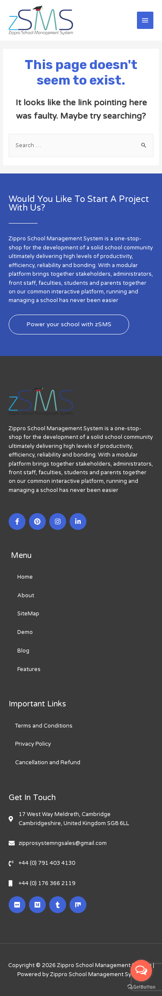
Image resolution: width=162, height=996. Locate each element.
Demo (25, 632)
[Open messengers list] (141, 970)
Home (25, 577)
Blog (23, 650)
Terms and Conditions (44, 725)
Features (29, 669)
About (25, 595)
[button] (69, 324)
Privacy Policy (33, 744)
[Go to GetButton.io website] (141, 987)
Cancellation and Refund (47, 762)
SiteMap (28, 613)
